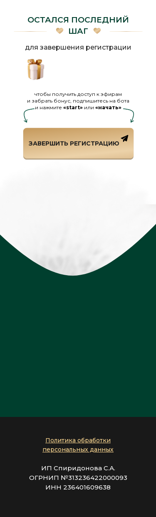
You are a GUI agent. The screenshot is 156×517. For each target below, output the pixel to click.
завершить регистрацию (74, 143)
